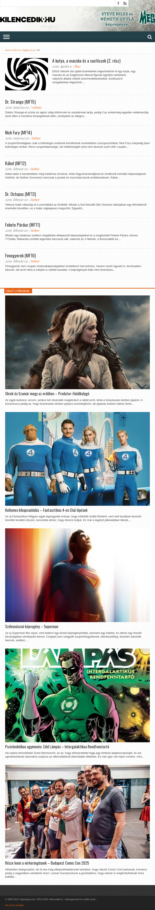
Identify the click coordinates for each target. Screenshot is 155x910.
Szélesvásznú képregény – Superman (31, 626)
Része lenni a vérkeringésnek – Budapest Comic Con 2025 (47, 863)
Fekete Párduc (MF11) (22, 224)
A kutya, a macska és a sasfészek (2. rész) (86, 60)
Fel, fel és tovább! (14, 905)
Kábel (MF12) (15, 163)
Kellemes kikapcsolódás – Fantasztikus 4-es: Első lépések (46, 510)
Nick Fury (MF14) (18, 132)
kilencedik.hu (13, 50)
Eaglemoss (29, 50)
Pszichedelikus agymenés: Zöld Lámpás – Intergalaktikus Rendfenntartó (57, 746)
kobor (36, 138)
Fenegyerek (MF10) (20, 255)
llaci (77, 66)
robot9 (36, 107)
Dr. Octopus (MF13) (20, 194)
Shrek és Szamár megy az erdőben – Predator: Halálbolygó (47, 393)
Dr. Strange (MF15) (20, 101)
